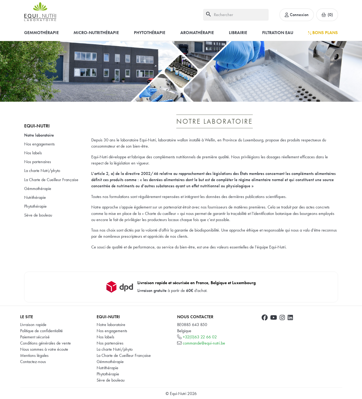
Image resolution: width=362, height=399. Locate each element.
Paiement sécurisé (35, 337)
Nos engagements (39, 144)
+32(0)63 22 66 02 (200, 337)
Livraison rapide (33, 324)
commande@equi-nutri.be (204, 343)
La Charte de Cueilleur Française (51, 179)
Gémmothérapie (37, 188)
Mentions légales (34, 355)
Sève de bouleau (38, 215)
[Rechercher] (236, 14)
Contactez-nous (33, 361)
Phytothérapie (35, 206)
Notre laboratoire (39, 135)
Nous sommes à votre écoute (44, 349)
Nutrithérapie (35, 197)
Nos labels (33, 153)
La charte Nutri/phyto (42, 170)
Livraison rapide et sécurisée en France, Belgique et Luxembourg (196, 282)
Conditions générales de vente (45, 343)
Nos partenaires (37, 161)
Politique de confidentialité (41, 331)
